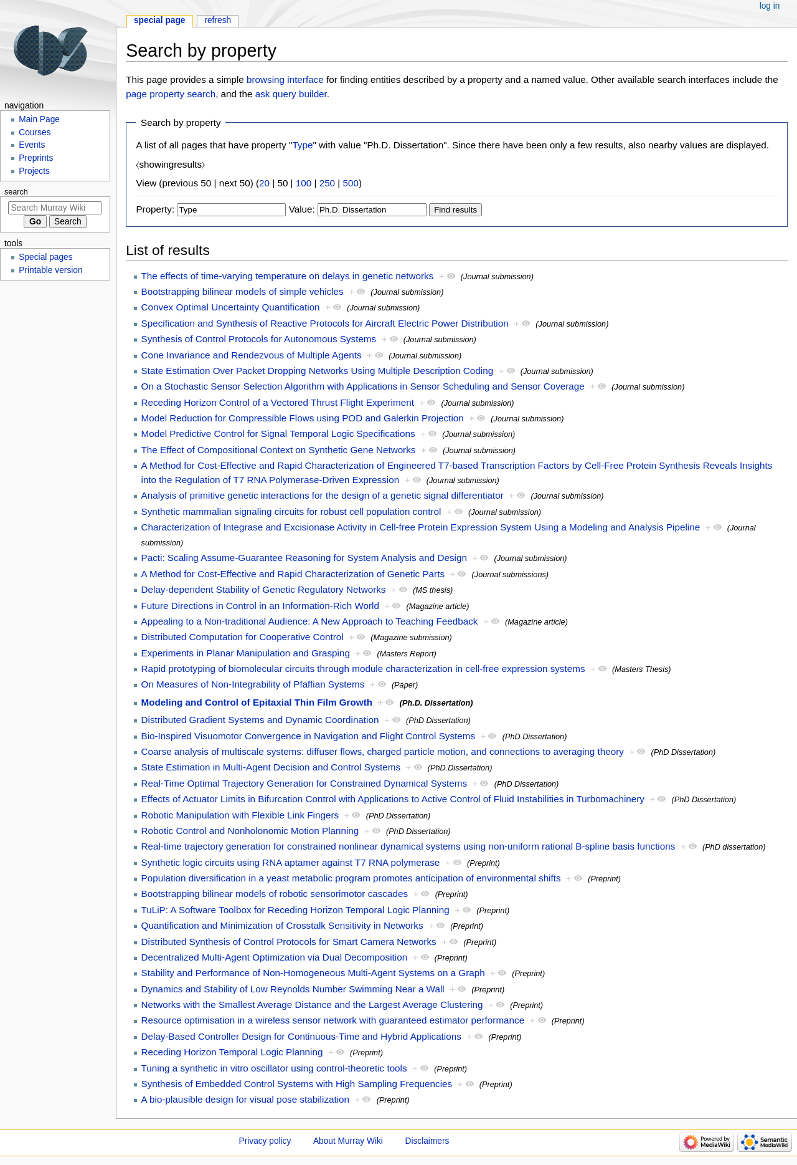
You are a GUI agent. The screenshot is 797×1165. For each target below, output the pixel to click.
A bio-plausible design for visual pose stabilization (245, 1099)
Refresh (217, 20)
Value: (302, 209)
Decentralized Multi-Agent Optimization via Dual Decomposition (274, 957)
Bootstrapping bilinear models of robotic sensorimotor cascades (274, 893)
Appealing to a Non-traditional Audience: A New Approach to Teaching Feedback (309, 621)
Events (32, 145)
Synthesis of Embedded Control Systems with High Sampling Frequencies (297, 1083)
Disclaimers (427, 1141)
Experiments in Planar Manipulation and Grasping (245, 653)
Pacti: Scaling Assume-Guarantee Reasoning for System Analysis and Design (304, 557)
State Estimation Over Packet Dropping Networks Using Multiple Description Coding (317, 370)
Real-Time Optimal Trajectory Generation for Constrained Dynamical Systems (304, 783)
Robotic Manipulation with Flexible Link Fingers (240, 815)
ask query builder (291, 94)
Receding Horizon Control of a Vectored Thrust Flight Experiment (277, 402)
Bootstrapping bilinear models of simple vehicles (242, 291)
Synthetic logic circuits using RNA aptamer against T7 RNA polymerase (290, 862)
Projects (34, 171)
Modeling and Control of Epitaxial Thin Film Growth (257, 702)
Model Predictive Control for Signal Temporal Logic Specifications (278, 433)
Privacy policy (265, 1141)
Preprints (36, 158)
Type (302, 145)
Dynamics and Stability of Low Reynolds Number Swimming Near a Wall (293, 989)
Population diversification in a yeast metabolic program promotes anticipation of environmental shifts (351, 878)
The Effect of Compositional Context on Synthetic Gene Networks (278, 449)
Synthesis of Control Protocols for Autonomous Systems (259, 338)
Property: (155, 209)
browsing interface (285, 79)
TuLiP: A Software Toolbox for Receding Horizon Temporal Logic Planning (295, 909)
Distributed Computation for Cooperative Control (242, 636)
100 (303, 183)
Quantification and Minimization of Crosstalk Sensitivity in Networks (282, 925)
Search (16, 192)
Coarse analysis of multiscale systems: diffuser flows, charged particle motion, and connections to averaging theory (382, 751)
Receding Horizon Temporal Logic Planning (232, 1052)
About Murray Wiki (348, 1141)
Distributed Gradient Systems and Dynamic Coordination (260, 719)
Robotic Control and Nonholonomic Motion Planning (250, 830)
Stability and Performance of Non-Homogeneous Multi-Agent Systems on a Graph (313, 972)
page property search (170, 94)
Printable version (50, 270)
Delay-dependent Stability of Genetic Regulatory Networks (263, 589)
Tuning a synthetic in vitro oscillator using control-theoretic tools (274, 1068)
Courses (34, 132)
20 (264, 183)
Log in (770, 6)
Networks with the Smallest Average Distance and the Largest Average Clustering (312, 1004)
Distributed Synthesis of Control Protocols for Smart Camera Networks (288, 941)
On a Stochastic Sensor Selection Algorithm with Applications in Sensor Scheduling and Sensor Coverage (363, 386)
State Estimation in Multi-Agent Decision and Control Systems (271, 767)
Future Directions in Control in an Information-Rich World (260, 605)
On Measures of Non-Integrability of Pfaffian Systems (253, 684)
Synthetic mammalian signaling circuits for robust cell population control (291, 511)
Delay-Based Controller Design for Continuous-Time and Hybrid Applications (301, 1036)
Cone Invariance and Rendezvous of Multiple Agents (251, 355)
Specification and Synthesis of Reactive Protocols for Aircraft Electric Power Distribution (325, 323)
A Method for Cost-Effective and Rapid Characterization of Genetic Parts (293, 573)
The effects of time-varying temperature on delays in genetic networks (287, 276)
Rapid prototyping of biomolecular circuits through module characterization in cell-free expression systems (363, 668)
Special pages (45, 257)
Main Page (39, 119)
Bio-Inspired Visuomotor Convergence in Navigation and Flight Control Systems (308, 736)
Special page (160, 20)
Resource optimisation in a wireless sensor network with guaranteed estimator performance (333, 1020)
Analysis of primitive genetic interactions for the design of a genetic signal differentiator (322, 495)
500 (351, 183)
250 (327, 183)
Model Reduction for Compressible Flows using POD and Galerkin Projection (302, 418)
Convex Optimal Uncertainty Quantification (230, 307)
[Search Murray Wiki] (54, 207)
